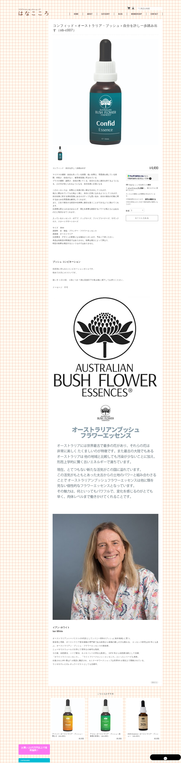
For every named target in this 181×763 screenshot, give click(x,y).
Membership (136, 13)
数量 (128, 209)
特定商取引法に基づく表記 (30, 222)
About (90, 13)
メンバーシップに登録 (135, 186)
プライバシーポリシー (120, 748)
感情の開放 (26, 137)
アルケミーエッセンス (28, 85)
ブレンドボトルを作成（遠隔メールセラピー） (32, 170)
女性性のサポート (29, 126)
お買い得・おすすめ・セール (31, 177)
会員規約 (159, 748)
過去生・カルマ (28, 146)
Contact (154, 13)
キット (22, 110)
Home (76, 13)
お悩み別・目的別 (27, 116)
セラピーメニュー (27, 164)
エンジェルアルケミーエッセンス (32, 97)
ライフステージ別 (29, 121)
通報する (154, 677)
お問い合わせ (25, 228)
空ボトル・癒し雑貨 (27, 183)
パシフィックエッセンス (31, 44)
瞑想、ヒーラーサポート (31, 159)
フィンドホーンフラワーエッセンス (32, 67)
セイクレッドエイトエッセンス (32, 74)
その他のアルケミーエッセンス (32, 104)
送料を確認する (150, 197)
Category (105, 13)
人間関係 (25, 141)
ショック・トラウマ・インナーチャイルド (32, 131)
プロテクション (28, 150)
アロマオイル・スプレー (31, 188)
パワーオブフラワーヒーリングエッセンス (32, 54)
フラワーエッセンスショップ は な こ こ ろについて (90, 748)
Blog (120, 13)
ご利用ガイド (25, 216)
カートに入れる (142, 216)
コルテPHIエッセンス (30, 49)
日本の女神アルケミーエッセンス (32, 91)
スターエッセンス (29, 79)
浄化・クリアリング (29, 154)
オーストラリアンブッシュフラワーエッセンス (32, 61)
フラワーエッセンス (27, 39)
